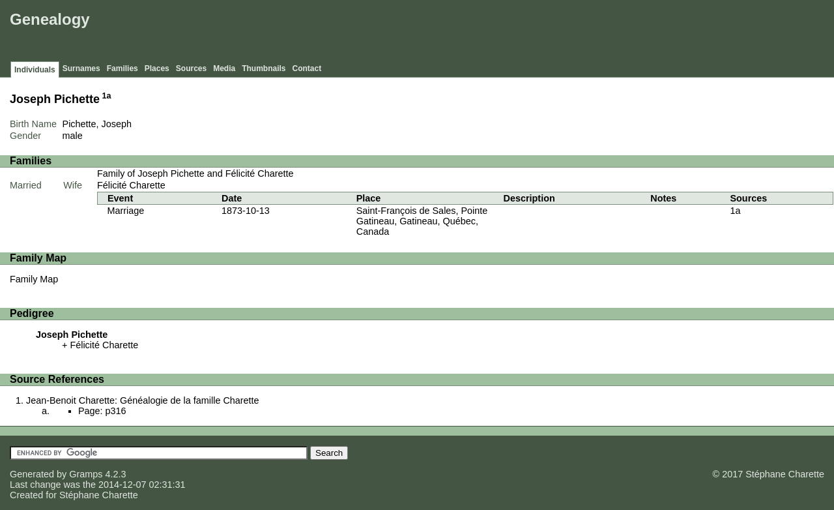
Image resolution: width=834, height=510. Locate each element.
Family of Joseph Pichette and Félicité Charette (195, 173)
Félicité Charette (131, 185)
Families (122, 68)
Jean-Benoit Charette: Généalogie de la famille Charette (142, 400)
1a (106, 95)
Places (157, 68)
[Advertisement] (593, 32)
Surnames (81, 68)
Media (224, 68)
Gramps (85, 474)
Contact (307, 68)
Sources (191, 68)
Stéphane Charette (98, 495)
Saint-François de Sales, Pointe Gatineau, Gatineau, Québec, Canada (422, 221)
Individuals (34, 69)
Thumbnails (263, 68)
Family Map (34, 279)
